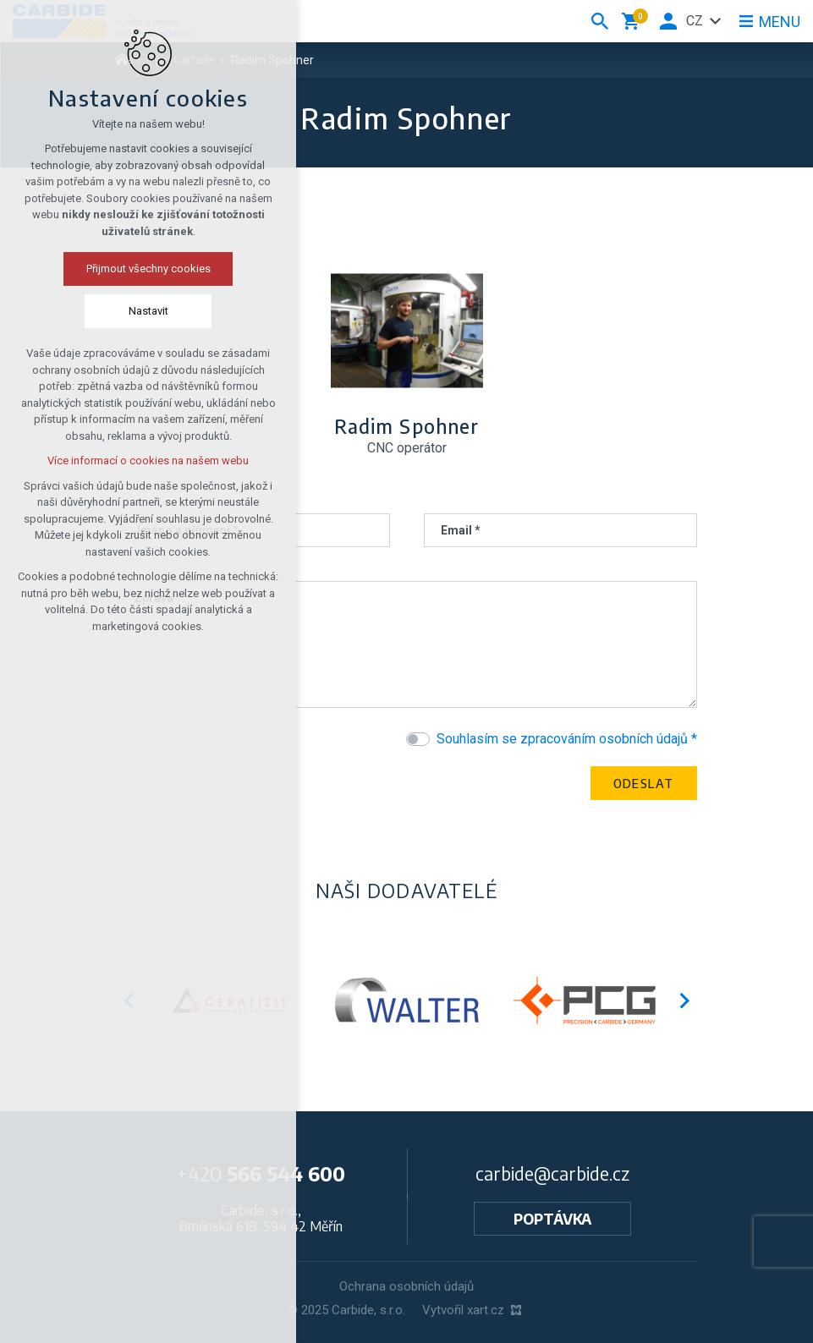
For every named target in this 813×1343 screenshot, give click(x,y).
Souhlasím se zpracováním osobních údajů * (567, 739)
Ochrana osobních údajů (406, 1286)
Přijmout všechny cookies (115, 268)
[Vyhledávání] (599, 21)
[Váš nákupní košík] (633, 21)
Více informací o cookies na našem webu (115, 460)
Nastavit (115, 310)
